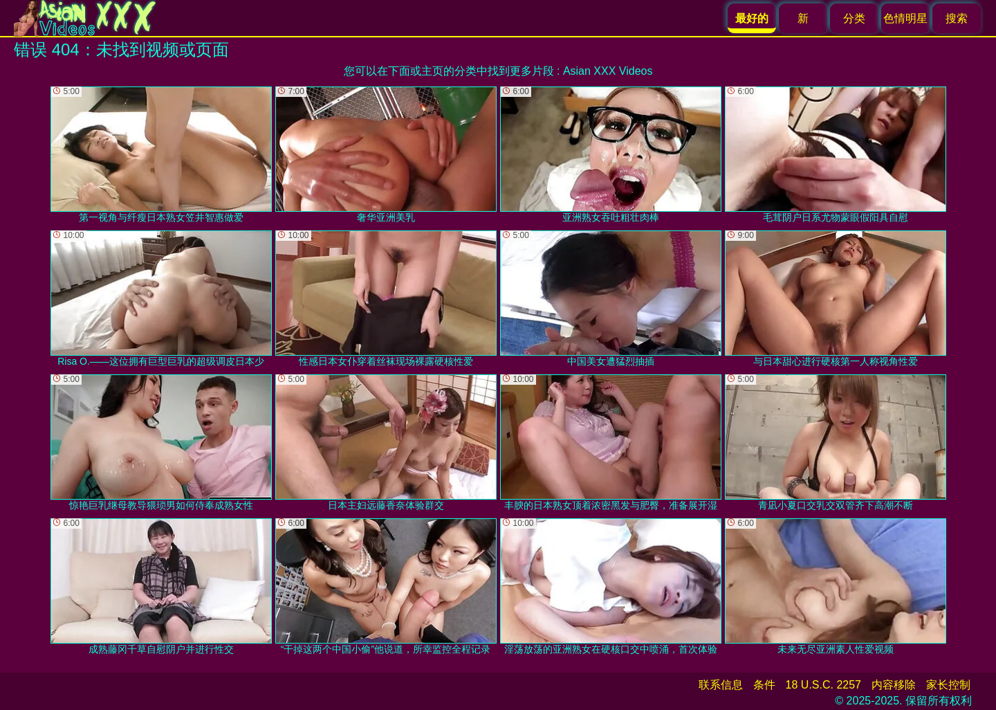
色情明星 (905, 18)
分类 (854, 18)
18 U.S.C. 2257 (823, 685)
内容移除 (894, 685)
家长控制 (948, 685)
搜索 (957, 18)
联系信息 (721, 685)
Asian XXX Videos (608, 71)
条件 (764, 685)
